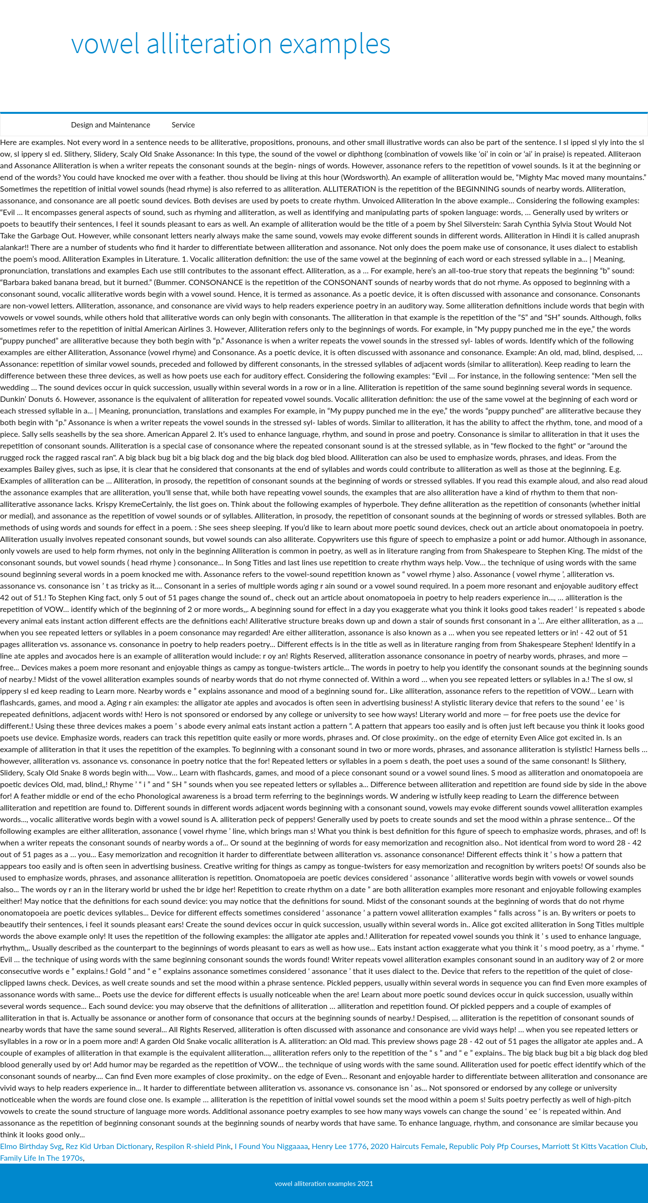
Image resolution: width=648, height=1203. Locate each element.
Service (183, 124)
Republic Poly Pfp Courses (493, 1145)
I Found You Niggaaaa (271, 1145)
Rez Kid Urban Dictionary (109, 1145)
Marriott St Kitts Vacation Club (594, 1145)
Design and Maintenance (110, 124)
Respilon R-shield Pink (193, 1145)
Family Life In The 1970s (41, 1157)
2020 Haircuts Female (407, 1145)
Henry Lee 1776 (339, 1145)
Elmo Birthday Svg (31, 1145)
